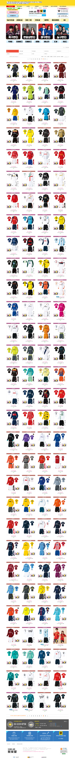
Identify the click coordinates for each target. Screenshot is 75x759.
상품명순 (51, 56)
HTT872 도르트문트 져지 (13, 80)
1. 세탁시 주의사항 (52, 723)
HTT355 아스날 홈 (60, 471)
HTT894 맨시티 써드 (29, 102)
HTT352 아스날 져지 (29, 471)
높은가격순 (58, 56)
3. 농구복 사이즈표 (52, 725)
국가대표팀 (33, 51)
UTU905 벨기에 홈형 (60, 645)
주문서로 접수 (10, 6)
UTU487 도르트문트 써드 (29, 297)
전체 (7, 51)
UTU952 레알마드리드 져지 (60, 341)
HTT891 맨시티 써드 (13, 102)
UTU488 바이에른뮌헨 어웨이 (60, 297)
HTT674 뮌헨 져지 (29, 536)
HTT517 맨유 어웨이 (45, 493)
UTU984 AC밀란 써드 (45, 384)
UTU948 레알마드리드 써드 (44, 341)
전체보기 (42, 56)
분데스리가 (21, 53)
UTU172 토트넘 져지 (45, 254)
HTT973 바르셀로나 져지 (13, 623)
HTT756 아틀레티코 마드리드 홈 (60, 558)
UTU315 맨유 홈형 (60, 406)
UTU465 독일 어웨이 (29, 254)
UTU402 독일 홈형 (29, 645)
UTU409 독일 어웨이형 (29, 710)
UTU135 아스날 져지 (13, 232)
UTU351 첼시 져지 (13, 319)
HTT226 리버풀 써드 (13, 471)
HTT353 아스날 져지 (45, 471)
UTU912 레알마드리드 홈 (44, 319)
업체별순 (62, 56)
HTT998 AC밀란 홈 (60, 688)
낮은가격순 (54, 56)
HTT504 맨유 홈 (13, 493)
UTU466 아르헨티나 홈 (60, 254)
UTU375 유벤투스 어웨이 (44, 80)
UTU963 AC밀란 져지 (14, 384)
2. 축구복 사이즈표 (52, 724)
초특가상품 (21, 51)
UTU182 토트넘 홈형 (13, 406)
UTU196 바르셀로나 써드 (29, 384)
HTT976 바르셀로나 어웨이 (60, 623)
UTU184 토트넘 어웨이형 (29, 406)
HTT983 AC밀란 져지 (13, 145)
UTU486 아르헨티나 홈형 (44, 645)
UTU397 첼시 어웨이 (29, 145)
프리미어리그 (46, 51)
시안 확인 (28, 6)
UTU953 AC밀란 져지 (60, 102)
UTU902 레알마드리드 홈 (29, 319)
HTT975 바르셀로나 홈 (45, 623)
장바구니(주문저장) (54, 6)
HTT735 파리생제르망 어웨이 (29, 558)
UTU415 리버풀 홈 (60, 167)
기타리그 (45, 53)
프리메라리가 (59, 51)
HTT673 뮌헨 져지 (13, 536)
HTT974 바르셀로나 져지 (29, 623)
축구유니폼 (67, 47)
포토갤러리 (37, 6)
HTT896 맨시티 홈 (44, 558)
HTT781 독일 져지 (13, 688)
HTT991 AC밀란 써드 (60, 145)
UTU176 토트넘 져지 (29, 232)
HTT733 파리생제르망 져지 (60, 536)
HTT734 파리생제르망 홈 (13, 558)
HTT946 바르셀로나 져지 (45, 102)
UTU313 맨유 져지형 (45, 406)
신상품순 (48, 56)
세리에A (8, 53)
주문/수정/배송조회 (63, 6)
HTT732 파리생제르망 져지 (44, 536)
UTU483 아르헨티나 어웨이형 (14, 710)
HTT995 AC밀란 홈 (13, 645)
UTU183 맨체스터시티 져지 (13, 297)
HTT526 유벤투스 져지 (60, 493)
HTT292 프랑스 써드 (60, 710)
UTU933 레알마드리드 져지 (29, 341)
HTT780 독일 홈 (45, 710)
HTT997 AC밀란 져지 (45, 688)
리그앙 (33, 53)
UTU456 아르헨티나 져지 (44, 232)
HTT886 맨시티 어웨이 (60, 80)
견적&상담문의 (19, 6)
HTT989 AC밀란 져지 (45, 145)
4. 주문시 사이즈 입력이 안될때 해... (55, 726)
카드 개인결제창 (45, 6)
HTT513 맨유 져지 (29, 493)
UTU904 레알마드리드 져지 (13, 254)
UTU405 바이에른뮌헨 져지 (29, 167)
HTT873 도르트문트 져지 (29, 80)
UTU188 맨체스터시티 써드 (60, 384)
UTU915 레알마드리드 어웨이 (60, 319)
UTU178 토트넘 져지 (45, 297)
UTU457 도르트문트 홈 (60, 232)
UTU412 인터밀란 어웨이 (44, 167)
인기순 (45, 56)
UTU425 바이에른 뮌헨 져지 (13, 167)
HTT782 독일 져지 (29, 688)
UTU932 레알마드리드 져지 (13, 341)
